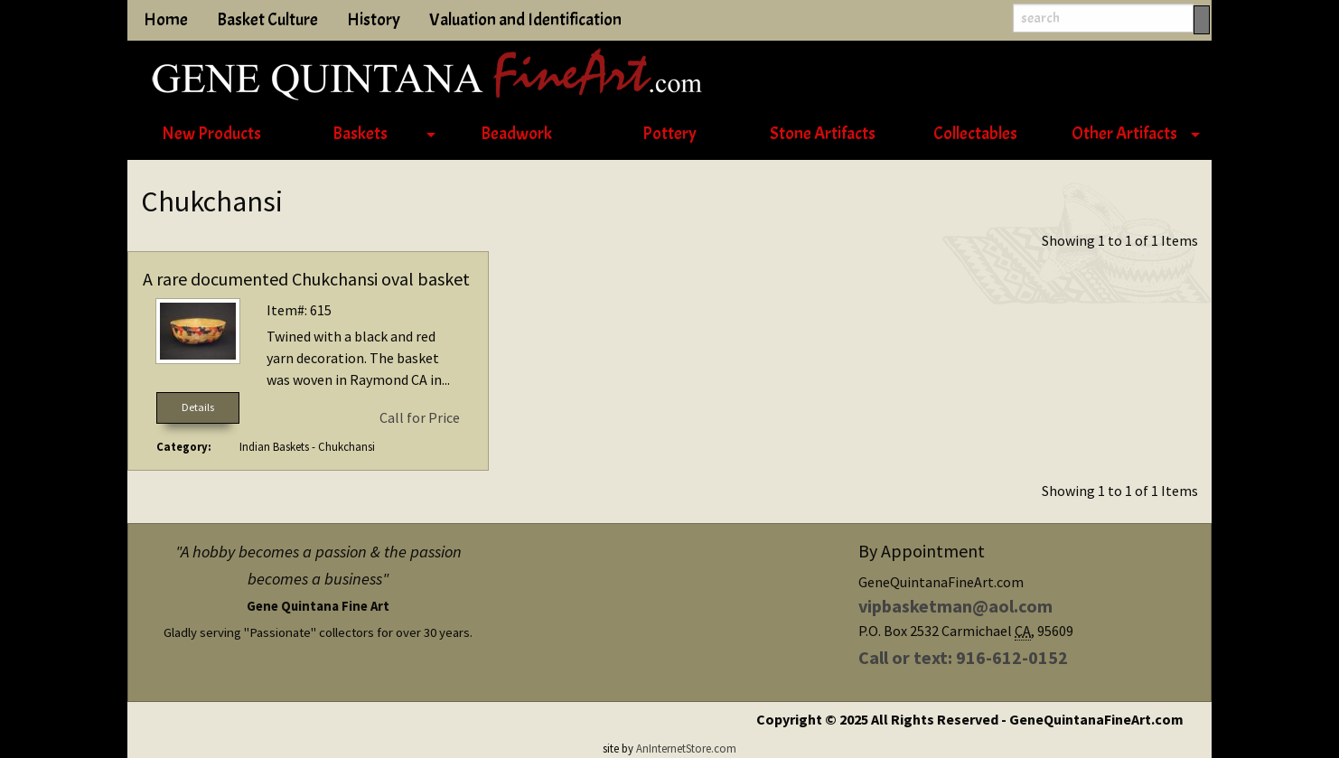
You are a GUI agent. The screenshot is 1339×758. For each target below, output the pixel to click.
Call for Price (419, 417)
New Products (211, 134)
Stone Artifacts (823, 134)
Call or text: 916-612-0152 (963, 657)
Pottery (669, 134)
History (373, 20)
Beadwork (516, 134)
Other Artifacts (1124, 134)
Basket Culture (267, 20)
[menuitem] (211, 135)
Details (198, 407)
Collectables (975, 134)
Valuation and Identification (525, 20)
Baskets (360, 134)
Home (166, 20)
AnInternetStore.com (686, 748)
